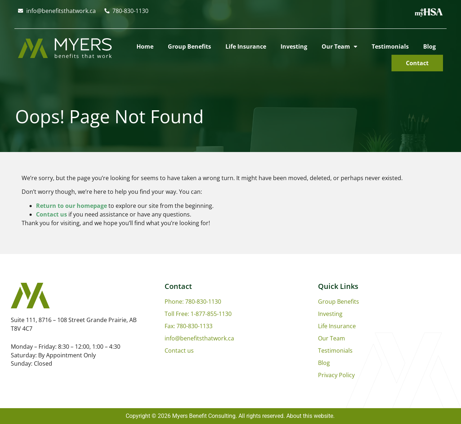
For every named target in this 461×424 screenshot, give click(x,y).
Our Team (339, 46)
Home (144, 46)
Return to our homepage (71, 206)
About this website (309, 415)
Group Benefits (189, 46)
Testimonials (390, 46)
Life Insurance (245, 46)
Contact (417, 63)
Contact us (51, 214)
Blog (429, 46)
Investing (294, 46)
